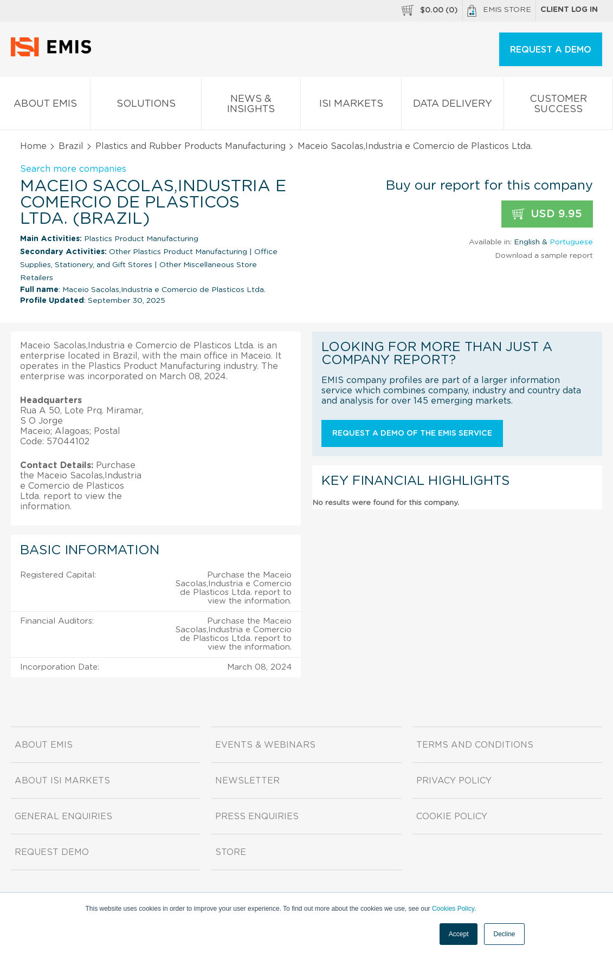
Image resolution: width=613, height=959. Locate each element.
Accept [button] (459, 934)
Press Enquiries (257, 816)
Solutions (145, 106)
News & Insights (250, 106)
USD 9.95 (547, 214)
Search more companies (73, 169)
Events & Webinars (265, 745)
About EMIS (45, 106)
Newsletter (247, 780)
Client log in (569, 10)
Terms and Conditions (474, 745)
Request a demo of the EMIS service (412, 433)
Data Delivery (452, 106)
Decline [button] (504, 934)
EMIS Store (499, 11)
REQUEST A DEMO (550, 50)
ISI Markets (351, 106)
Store (230, 852)
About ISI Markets (62, 780)
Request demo (52, 852)
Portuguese (571, 242)
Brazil (71, 146)
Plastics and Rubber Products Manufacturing (190, 146)
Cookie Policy (451, 816)
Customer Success (558, 106)
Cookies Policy (453, 908)
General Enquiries (63, 816)
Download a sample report (544, 256)
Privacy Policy (454, 780)
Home (33, 146)
